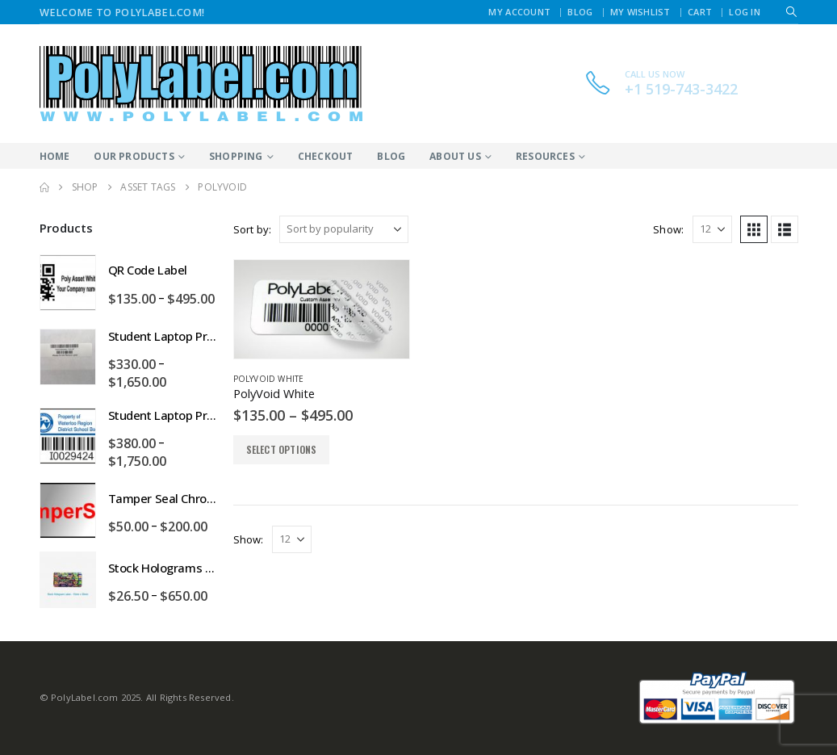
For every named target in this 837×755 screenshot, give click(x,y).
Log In (744, 12)
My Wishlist (640, 12)
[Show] (712, 229)
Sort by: (252, 229)
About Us (455, 156)
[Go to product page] (322, 309)
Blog (579, 12)
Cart (700, 12)
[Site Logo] (201, 83)
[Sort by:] (343, 229)
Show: (668, 229)
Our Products (134, 156)
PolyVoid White (268, 378)
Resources (545, 156)
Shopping (236, 156)
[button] (791, 12)
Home (55, 156)
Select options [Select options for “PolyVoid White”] (281, 449)
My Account (519, 12)
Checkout (326, 156)
